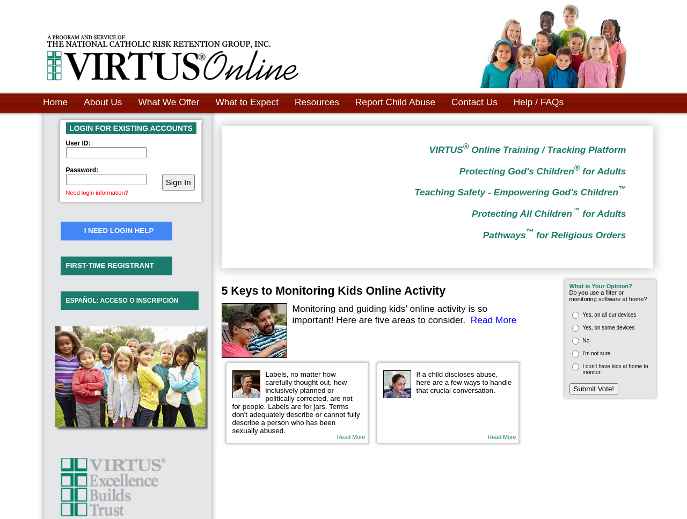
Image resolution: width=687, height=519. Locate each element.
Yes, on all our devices (610, 315)
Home (55, 102)
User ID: (78, 143)
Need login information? (97, 192)
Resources (317, 102)
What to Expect (247, 102)
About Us (103, 102)
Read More (494, 320)
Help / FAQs (539, 102)
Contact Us (474, 102)
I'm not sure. (597, 353)
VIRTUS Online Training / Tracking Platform (527, 149)
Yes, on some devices (609, 328)
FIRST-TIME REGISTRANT (110, 265)
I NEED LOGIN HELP (119, 230)
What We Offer (169, 102)
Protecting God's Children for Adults (542, 171)
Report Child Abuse (395, 102)
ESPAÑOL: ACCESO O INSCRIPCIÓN (122, 300)
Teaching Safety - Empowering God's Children (520, 192)
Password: (82, 170)
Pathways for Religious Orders (554, 235)
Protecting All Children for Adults (549, 213)
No (586, 340)
